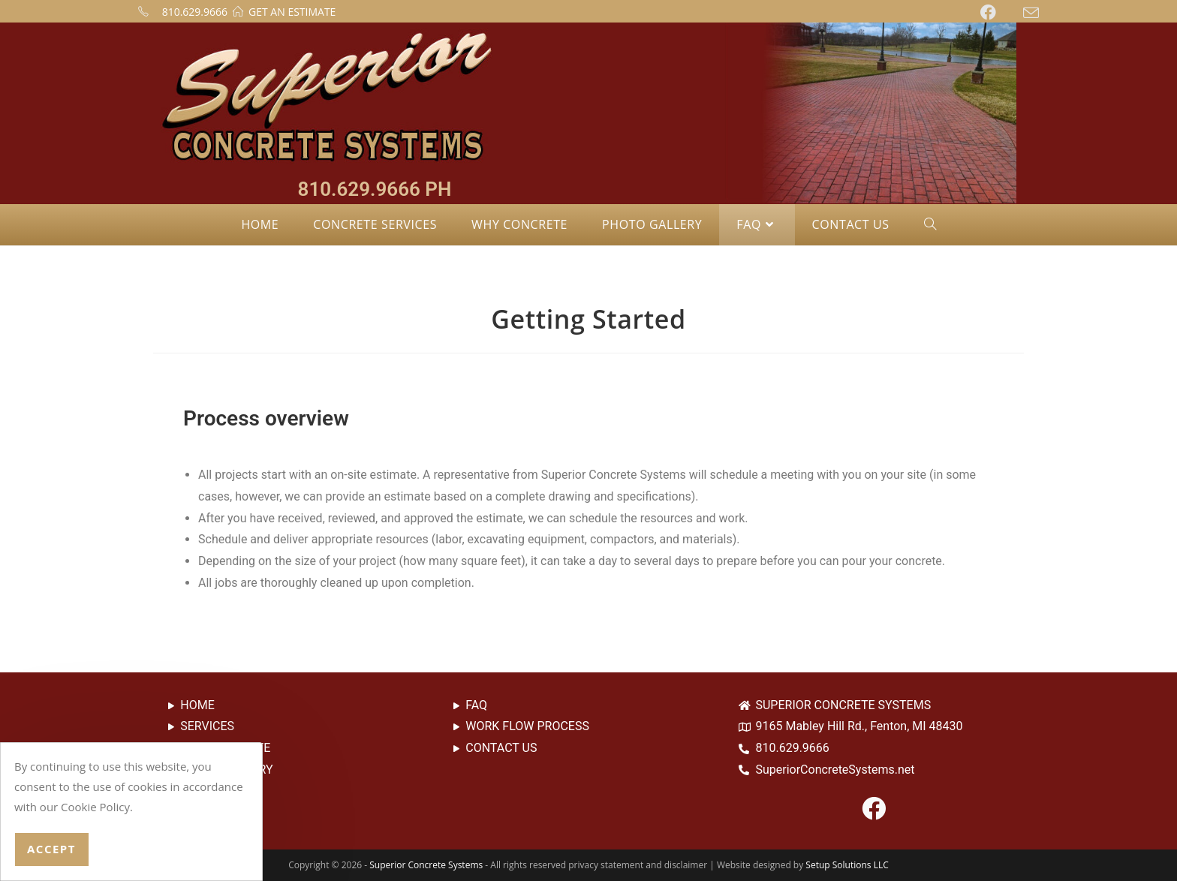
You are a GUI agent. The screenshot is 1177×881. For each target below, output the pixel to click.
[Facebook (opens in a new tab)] (1001, 12)
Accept (51, 848)
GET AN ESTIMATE (292, 12)
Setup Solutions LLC (846, 864)
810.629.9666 (194, 12)
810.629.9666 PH (375, 189)
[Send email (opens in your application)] (1031, 13)
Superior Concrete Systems (426, 864)
